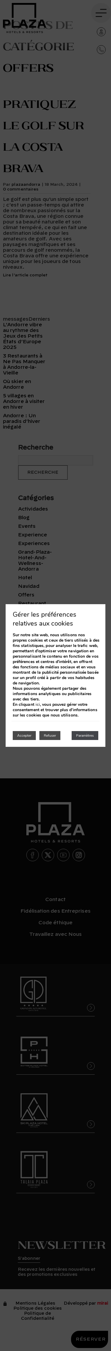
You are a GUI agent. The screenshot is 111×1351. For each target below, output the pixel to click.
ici (38, 704)
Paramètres (85, 735)
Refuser (50, 735)
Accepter (24, 735)
